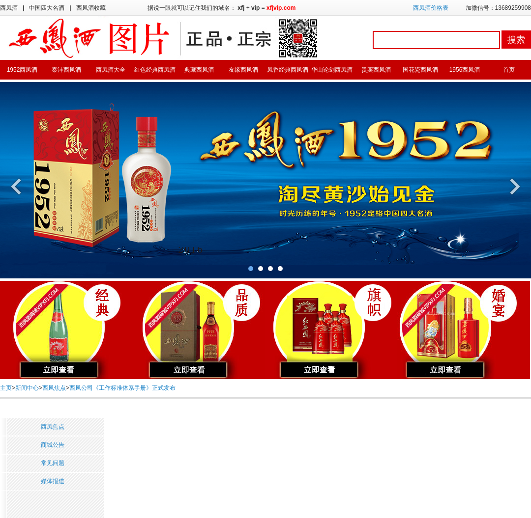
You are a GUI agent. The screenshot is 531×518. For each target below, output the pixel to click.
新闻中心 (27, 387)
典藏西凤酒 (199, 69)
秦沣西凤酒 (66, 69)
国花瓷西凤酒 (420, 69)
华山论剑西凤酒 (332, 69)
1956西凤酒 (464, 69)
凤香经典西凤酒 (287, 69)
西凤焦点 (54, 387)
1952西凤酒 (22, 69)
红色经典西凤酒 (155, 69)
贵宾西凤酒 (376, 69)
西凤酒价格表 (430, 7)
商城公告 (52, 444)
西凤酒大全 (110, 69)
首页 (509, 69)
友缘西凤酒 (243, 69)
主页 (6, 387)
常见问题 (52, 463)
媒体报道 (52, 481)
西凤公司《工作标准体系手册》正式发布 (122, 387)
